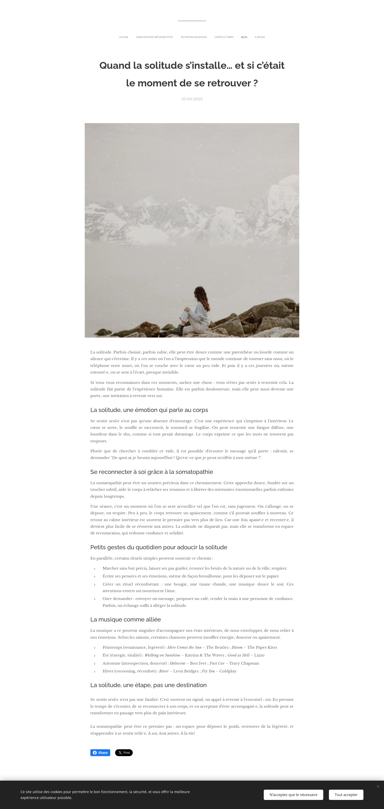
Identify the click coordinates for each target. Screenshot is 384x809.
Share (100, 753)
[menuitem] (174, 37)
